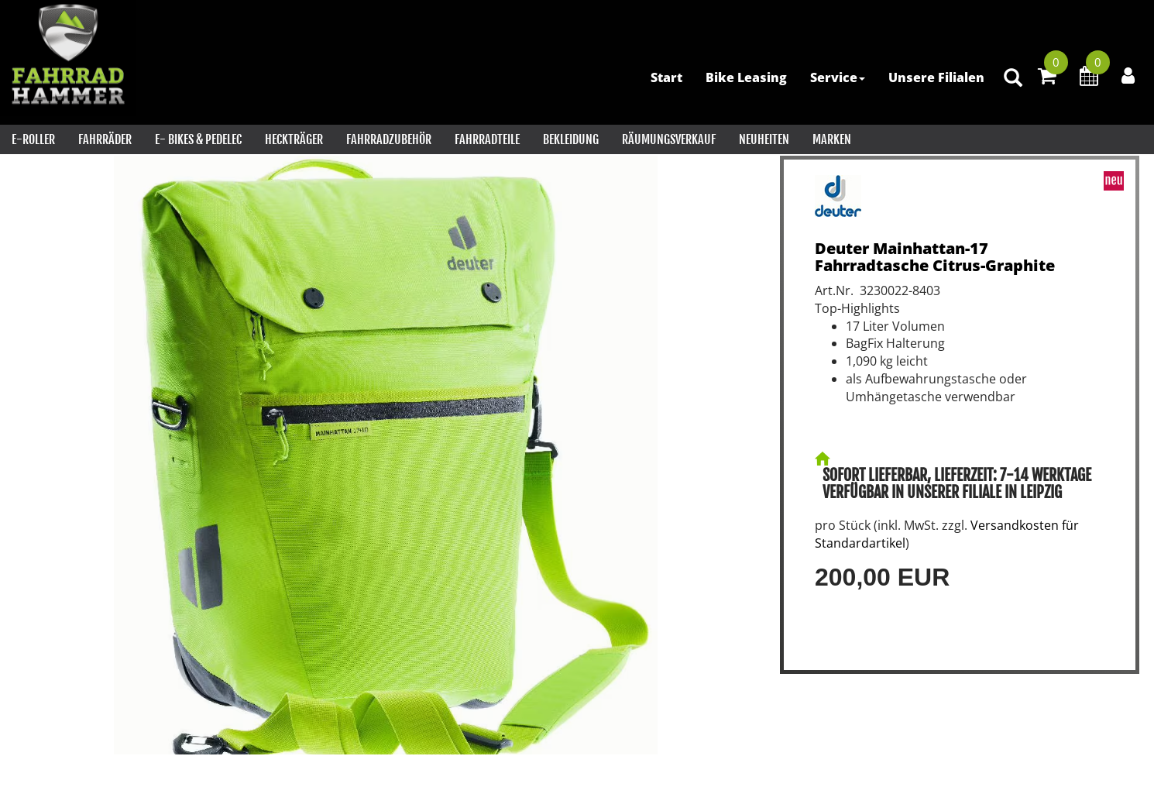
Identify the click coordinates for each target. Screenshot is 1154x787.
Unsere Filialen (936, 77)
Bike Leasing (746, 77)
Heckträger (294, 139)
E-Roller (33, 139)
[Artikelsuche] (1013, 78)
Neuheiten (764, 139)
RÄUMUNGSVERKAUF (669, 139)
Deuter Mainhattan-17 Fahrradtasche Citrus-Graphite (935, 257)
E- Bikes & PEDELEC (198, 139)
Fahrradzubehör (388, 139)
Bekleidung (571, 139)
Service (837, 77)
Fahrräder (105, 139)
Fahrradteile (487, 139)
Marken (831, 139)
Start (666, 77)
